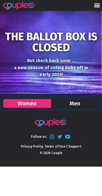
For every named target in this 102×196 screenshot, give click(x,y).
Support (74, 146)
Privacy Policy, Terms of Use (43, 146)
